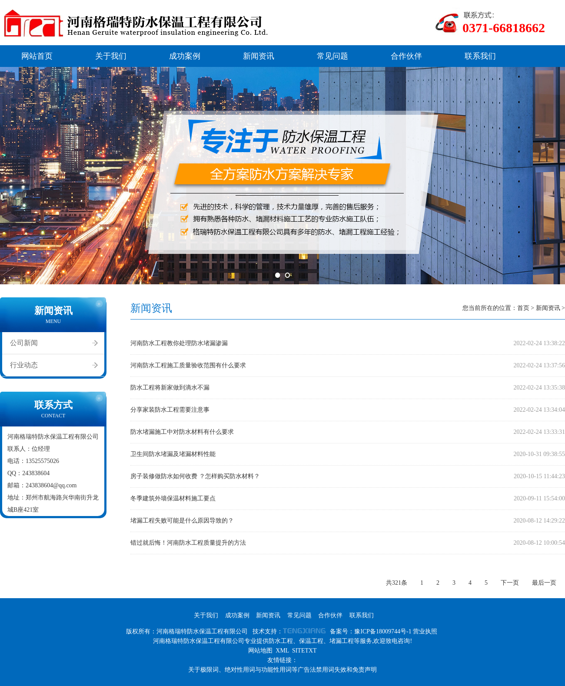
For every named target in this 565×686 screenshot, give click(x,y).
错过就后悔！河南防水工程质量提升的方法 (188, 542)
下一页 (510, 582)
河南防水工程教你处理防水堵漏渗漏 (179, 343)
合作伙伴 (406, 56)
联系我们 (480, 56)
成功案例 (184, 56)
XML (282, 650)
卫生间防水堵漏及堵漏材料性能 (173, 454)
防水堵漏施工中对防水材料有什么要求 (182, 432)
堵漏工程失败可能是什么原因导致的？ (182, 520)
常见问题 (332, 56)
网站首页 (37, 56)
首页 (523, 308)
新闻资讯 (258, 56)
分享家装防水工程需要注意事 (169, 409)
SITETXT (304, 650)
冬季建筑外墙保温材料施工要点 (173, 498)
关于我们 (110, 56)
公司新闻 (24, 342)
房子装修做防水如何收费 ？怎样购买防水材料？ (195, 476)
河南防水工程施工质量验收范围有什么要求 (188, 365)
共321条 (396, 582)
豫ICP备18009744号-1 (382, 631)
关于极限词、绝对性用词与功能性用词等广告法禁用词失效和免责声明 (282, 669)
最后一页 (544, 582)
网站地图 (260, 650)
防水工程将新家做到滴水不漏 (169, 387)
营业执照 (425, 631)
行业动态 (24, 365)
